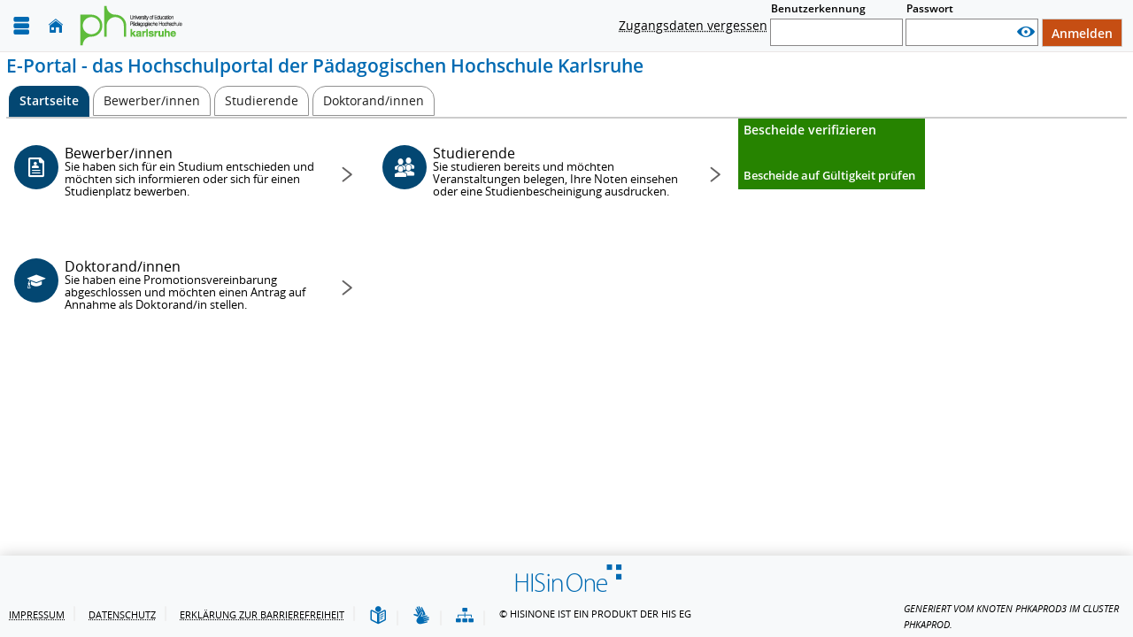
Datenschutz (122, 614)
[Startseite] (55, 26)
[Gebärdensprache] (421, 616)
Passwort (929, 8)
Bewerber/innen (191, 171)
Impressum (37, 614)
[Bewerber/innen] (152, 101)
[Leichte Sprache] (377, 616)
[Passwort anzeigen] (1025, 32)
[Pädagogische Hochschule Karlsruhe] (136, 25)
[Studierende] (261, 101)
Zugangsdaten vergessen (693, 25)
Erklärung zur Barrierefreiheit (262, 614)
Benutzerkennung (818, 8)
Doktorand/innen (191, 284)
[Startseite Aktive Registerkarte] (49, 101)
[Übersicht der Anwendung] (464, 616)
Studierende (559, 171)
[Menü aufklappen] (21, 26)
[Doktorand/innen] (373, 101)
